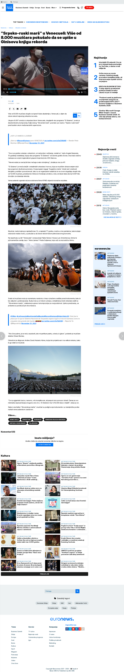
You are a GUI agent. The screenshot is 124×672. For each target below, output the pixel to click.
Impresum (52, 631)
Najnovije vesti (33, 634)
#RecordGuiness (23, 141)
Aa (75, 115)
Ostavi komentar (44, 444)
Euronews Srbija (42, 603)
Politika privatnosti (55, 640)
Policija (73, 608)
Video (13, 660)
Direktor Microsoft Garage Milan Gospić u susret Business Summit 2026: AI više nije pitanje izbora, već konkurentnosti (110, 115)
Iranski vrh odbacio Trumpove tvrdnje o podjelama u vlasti (114, 274)
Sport (13, 649)
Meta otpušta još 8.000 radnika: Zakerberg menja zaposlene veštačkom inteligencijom (112, 198)
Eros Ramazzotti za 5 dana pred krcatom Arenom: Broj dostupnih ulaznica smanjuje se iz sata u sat (29, 565)
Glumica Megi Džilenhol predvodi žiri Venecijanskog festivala (73, 489)
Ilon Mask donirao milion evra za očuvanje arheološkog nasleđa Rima (29, 490)
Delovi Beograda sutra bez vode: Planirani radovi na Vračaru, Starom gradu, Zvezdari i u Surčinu (112, 211)
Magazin (14, 652)
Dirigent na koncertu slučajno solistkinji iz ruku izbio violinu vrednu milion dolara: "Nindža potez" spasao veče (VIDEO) (72, 565)
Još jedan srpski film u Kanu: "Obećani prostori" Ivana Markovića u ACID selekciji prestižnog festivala (28, 477)
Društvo (106, 154)
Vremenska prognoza (35, 637)
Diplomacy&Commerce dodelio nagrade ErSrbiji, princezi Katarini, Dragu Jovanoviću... (111, 160)
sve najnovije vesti (113, 217)
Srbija (32, 7)
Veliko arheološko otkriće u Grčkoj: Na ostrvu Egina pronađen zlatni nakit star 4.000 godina (30, 540)
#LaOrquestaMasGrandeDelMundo (30, 316)
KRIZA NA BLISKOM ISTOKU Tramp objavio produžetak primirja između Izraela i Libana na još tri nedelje (110, 89)
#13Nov (13, 316)
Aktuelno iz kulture (20, 28)
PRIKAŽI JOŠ (100, 324)
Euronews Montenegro (37, 22)
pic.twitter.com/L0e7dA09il (52, 321)
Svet (43, 7)
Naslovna (3, 28)
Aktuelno (106, 179)
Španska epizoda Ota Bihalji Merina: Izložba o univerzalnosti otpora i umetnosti (29, 527)
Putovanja (14, 655)
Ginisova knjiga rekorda (55, 419)
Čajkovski (33, 423)
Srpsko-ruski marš (17, 423)
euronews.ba (102, 248)
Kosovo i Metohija (59, 22)
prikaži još (44, 574)
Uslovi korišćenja (54, 637)
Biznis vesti (106, 192)
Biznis (48, 7)
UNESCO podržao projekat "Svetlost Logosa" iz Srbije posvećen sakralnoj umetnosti (72, 552)
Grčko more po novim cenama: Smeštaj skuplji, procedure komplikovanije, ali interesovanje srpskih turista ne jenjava (110, 77)
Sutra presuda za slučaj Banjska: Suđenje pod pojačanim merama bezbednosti (111, 184)
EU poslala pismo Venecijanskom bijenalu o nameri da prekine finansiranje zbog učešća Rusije (73, 465)
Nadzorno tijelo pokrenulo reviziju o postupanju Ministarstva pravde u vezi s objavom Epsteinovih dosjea (114, 261)
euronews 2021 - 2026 (61, 669)
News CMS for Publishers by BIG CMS (62, 671)
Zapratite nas (71, 625)
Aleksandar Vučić (81, 603)
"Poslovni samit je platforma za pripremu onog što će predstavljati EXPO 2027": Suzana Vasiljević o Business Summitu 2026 (110, 102)
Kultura (11, 28)
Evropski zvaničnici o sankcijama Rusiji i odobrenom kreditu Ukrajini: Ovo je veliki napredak (114, 315)
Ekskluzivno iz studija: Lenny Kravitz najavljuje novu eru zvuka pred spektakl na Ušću (29, 515)
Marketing (52, 643)
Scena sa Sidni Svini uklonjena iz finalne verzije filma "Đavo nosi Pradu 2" (29, 552)
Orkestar (26, 419)
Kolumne (14, 657)
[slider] (43, 89)
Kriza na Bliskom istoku (98, 22)
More (54, 7)
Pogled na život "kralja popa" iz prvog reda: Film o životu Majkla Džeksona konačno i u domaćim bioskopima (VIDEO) (73, 527)
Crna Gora (14, 663)
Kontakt (51, 646)
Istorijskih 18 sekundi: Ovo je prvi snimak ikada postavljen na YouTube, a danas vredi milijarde (110, 65)
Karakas (37, 419)
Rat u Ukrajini (77, 22)
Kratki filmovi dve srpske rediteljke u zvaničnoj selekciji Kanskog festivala (72, 540)
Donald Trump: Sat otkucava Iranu (114, 300)
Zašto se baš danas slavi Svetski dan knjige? (73, 502)
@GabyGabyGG (63, 316)
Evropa (37, 7)
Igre (29, 640)
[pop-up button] (81, 92)
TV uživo (31, 631)
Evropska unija (53, 608)
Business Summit (22, 7)
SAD (62, 603)
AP (12, 101)
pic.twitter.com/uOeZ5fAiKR (55, 141)
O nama (51, 634)
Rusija (64, 608)
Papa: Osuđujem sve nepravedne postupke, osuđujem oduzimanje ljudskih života (113, 288)
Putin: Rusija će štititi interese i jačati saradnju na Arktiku (111, 172)
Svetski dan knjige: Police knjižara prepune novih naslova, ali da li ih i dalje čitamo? (30, 502)
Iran (69, 603)
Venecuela (14, 419)
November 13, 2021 (36, 143)
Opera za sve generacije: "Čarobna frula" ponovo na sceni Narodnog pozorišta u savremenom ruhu (73, 477)
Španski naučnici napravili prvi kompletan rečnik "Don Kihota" (73, 514)
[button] (45, 71)
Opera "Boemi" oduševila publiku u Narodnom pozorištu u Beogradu (30, 464)
